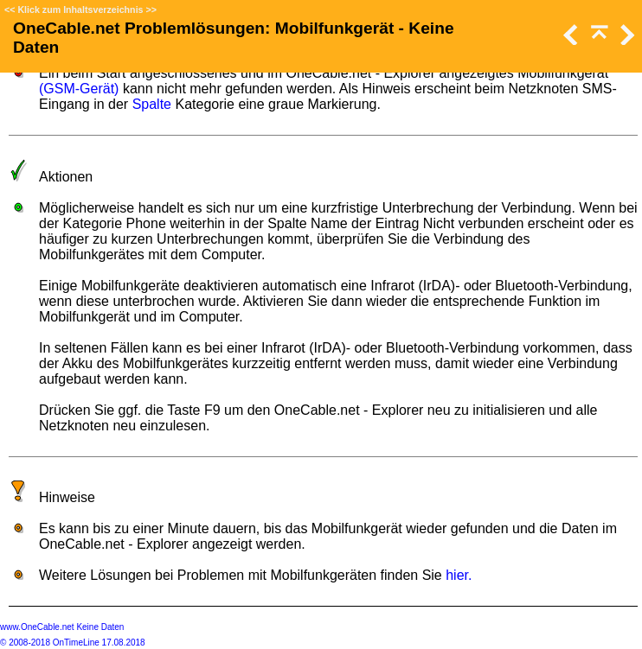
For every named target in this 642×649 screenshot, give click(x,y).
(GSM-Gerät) (79, 88)
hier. (459, 575)
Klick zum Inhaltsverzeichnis (80, 9)
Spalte (151, 104)
